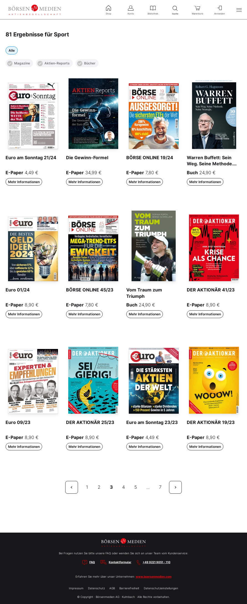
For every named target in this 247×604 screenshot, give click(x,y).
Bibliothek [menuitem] (153, 9)
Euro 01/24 (18, 290)
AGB (112, 588)
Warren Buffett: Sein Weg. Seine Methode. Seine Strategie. (210, 164)
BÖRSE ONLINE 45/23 (90, 290)
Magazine (18, 63)
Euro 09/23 (18, 422)
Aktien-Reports (53, 63)
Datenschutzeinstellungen (161, 588)
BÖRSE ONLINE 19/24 (149, 157)
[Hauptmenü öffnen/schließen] (239, 9)
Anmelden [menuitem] (219, 9)
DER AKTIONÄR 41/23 (211, 290)
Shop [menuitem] (108, 9)
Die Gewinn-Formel (87, 157)
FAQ (92, 562)
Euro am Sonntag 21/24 (31, 157)
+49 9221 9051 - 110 (156, 562)
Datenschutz (96, 588)
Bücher (86, 63)
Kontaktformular (120, 562)
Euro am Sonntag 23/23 (152, 422)
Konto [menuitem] (131, 9)
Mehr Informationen (24, 182)
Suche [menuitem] (175, 9)
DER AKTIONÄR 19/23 (211, 422)
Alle (12, 50)
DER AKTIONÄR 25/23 (90, 422)
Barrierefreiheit (129, 588)
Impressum (76, 588)
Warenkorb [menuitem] (197, 9)
